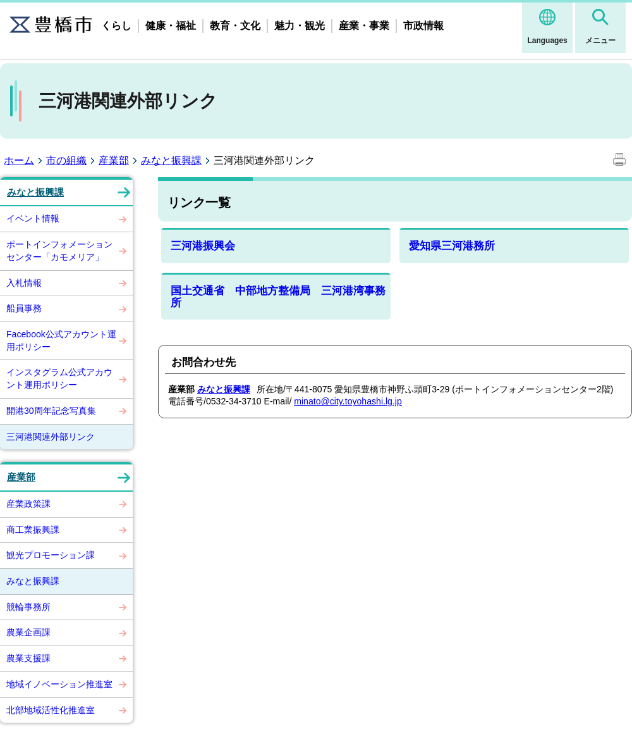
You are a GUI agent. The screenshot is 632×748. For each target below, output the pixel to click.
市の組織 (66, 160)
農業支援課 (28, 658)
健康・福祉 (170, 25)
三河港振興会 (203, 246)
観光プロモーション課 (50, 555)
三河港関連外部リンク (50, 437)
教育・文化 (235, 25)
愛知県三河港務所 (452, 246)
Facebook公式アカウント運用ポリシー (61, 340)
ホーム (19, 160)
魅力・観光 (299, 25)
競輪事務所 (28, 607)
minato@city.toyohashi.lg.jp (348, 401)
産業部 (114, 160)
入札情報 (24, 283)
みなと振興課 (171, 160)
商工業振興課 (32, 530)
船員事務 (24, 308)
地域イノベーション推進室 (59, 684)
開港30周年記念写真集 (51, 411)
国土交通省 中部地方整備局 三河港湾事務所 (278, 297)
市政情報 (423, 25)
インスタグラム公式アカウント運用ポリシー (59, 378)
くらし (116, 25)
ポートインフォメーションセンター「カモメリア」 (59, 250)
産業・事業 (364, 25)
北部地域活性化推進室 (50, 710)
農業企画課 (28, 632)
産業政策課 (28, 504)
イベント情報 (32, 218)
